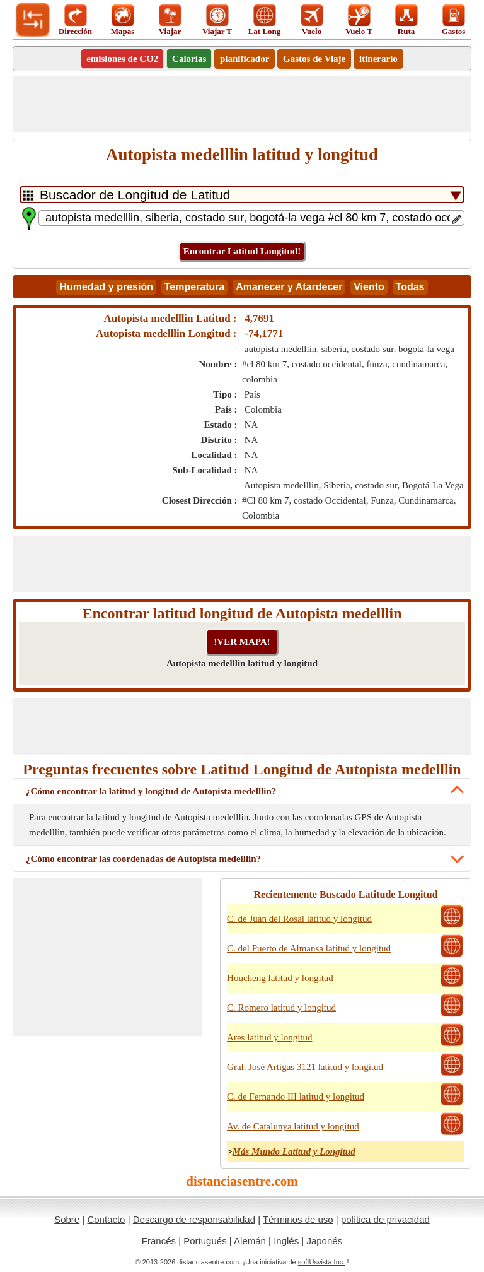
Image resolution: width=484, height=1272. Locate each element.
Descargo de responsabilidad (194, 1219)
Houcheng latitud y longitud (280, 978)
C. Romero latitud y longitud (281, 1008)
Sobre (66, 1219)
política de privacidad (385, 1219)
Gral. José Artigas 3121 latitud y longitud (305, 1067)
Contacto (106, 1219)
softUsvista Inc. (321, 1262)
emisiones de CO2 (122, 59)
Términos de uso (298, 1219)
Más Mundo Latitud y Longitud (294, 1151)
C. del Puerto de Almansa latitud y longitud (309, 948)
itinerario (378, 59)
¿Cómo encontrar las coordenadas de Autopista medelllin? (143, 859)
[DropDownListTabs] (242, 194)
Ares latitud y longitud (269, 1037)
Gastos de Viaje (314, 59)
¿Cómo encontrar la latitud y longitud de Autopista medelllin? (151, 791)
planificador (244, 59)
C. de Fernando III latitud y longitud (295, 1097)
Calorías (189, 59)
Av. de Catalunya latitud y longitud (293, 1126)
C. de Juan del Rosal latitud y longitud (299, 919)
